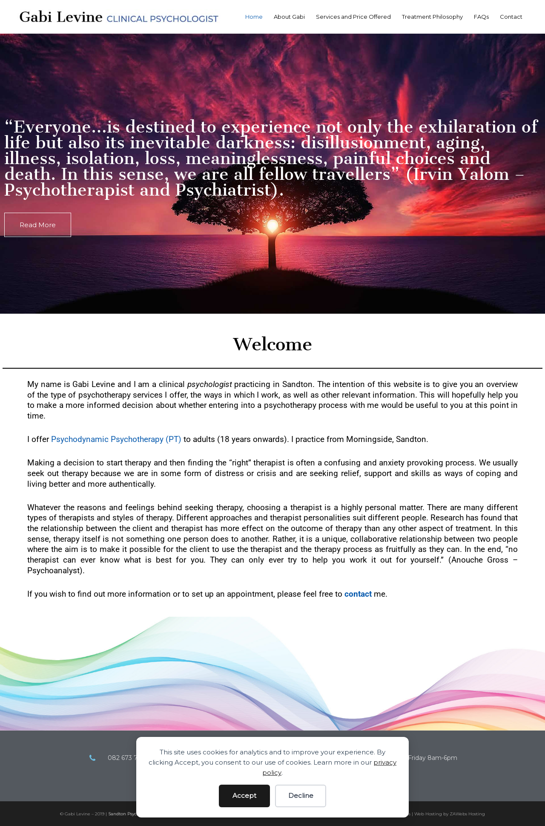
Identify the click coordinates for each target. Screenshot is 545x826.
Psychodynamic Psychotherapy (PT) (116, 439)
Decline (300, 795)
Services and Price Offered (353, 16)
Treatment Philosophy (432, 16)
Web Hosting (428, 814)
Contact (511, 16)
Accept (244, 795)
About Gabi (289, 16)
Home (254, 16)
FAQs (481, 16)
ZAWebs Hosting (467, 814)
